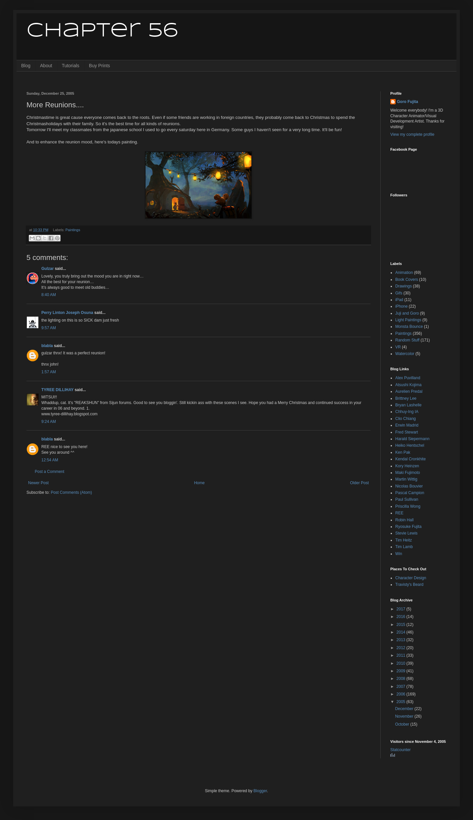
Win (398, 553)
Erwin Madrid (406, 425)
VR (398, 347)
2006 (402, 694)
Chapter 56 (102, 30)
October (402, 724)
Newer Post (38, 483)
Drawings (403, 286)
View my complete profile (412, 134)
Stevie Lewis (406, 533)
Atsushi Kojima (408, 385)
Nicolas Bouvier (409, 486)
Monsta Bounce (409, 326)
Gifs (398, 293)
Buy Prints (99, 65)
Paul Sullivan (406, 499)
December (404, 708)
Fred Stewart (406, 432)
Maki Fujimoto (407, 472)
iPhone (401, 306)
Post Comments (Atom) (71, 492)
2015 (402, 624)
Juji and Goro (407, 313)
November (404, 716)
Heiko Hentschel (409, 445)
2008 (402, 678)
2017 (402, 609)
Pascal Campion (409, 492)
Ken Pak (402, 452)
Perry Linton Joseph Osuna (67, 312)
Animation (404, 272)
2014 (402, 632)
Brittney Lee (405, 398)
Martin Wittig (406, 479)
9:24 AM (48, 421)
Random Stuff (407, 340)
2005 (402, 701)
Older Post (359, 483)
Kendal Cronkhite (410, 459)
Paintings (72, 230)
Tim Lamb (404, 546)
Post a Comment (49, 471)
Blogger (260, 791)
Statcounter (400, 749)
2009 (402, 671)
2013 (402, 640)
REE (399, 513)
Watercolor (404, 353)
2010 (402, 663)
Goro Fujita (407, 101)
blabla (47, 345)
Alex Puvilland (407, 378)
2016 (402, 616)
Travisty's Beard (409, 584)
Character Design (410, 578)
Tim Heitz (403, 540)
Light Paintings (408, 320)
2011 (402, 655)
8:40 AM (48, 294)
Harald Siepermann (412, 438)
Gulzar (47, 268)
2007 (402, 686)
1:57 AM (48, 372)
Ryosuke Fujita (408, 526)
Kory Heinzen (407, 466)
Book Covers (406, 279)
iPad (399, 299)
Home (199, 483)
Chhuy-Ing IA (406, 411)
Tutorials (70, 65)
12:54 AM (49, 460)
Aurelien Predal (408, 391)
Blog (25, 65)
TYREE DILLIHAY (57, 389)
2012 (402, 647)
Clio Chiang (405, 418)
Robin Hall (404, 520)
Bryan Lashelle (408, 405)
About (46, 65)
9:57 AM (48, 328)
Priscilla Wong (407, 506)
